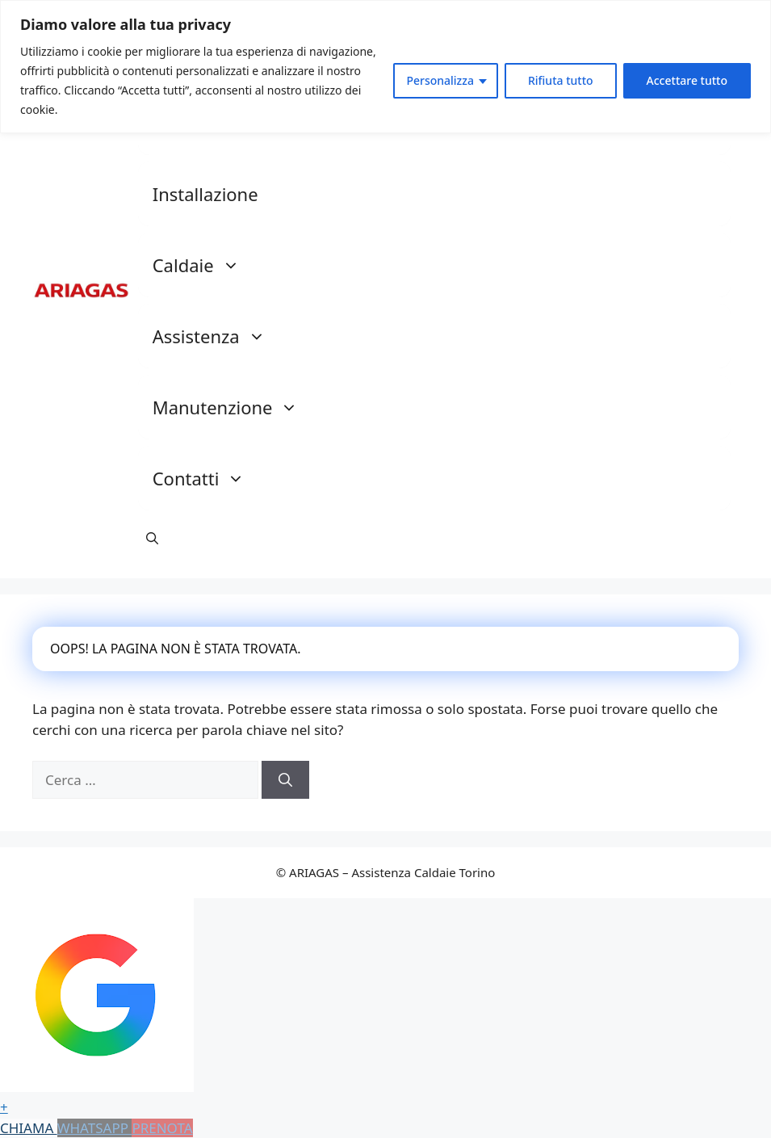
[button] (152, 538)
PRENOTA (162, 1128)
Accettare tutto (687, 80)
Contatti (207, 478)
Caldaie (204, 265)
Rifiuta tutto (560, 80)
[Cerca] (285, 780)
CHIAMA (28, 1128)
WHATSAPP (94, 1128)
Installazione (205, 194)
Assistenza (217, 336)
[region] (385, 66)
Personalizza (440, 80)
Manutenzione (234, 407)
